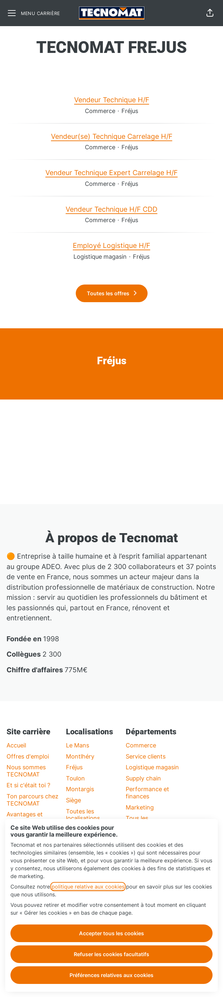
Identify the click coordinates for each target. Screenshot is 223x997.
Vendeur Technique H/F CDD (111, 209)
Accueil (16, 745)
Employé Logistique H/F (111, 245)
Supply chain (143, 778)
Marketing (140, 807)
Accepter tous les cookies (111, 933)
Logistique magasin (152, 767)
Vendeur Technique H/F (111, 100)
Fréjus (74, 767)
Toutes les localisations (83, 815)
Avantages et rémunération (25, 818)
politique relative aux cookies (88, 886)
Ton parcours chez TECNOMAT (32, 800)
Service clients (146, 756)
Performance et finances (147, 793)
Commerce (141, 745)
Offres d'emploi (28, 756)
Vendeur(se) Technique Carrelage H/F (111, 136)
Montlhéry (80, 756)
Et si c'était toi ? (28, 785)
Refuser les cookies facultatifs (111, 954)
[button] (210, 13)
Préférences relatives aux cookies (111, 975)
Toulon (75, 778)
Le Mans (77, 745)
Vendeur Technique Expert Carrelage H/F (111, 173)
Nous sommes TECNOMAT (26, 771)
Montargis (80, 789)
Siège (73, 800)
